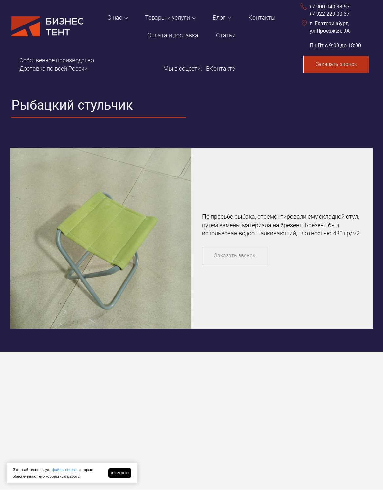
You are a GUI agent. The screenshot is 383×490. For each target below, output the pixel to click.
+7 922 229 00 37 (329, 14)
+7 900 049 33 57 (329, 7)
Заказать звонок (336, 64)
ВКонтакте (220, 68)
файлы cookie (64, 469)
